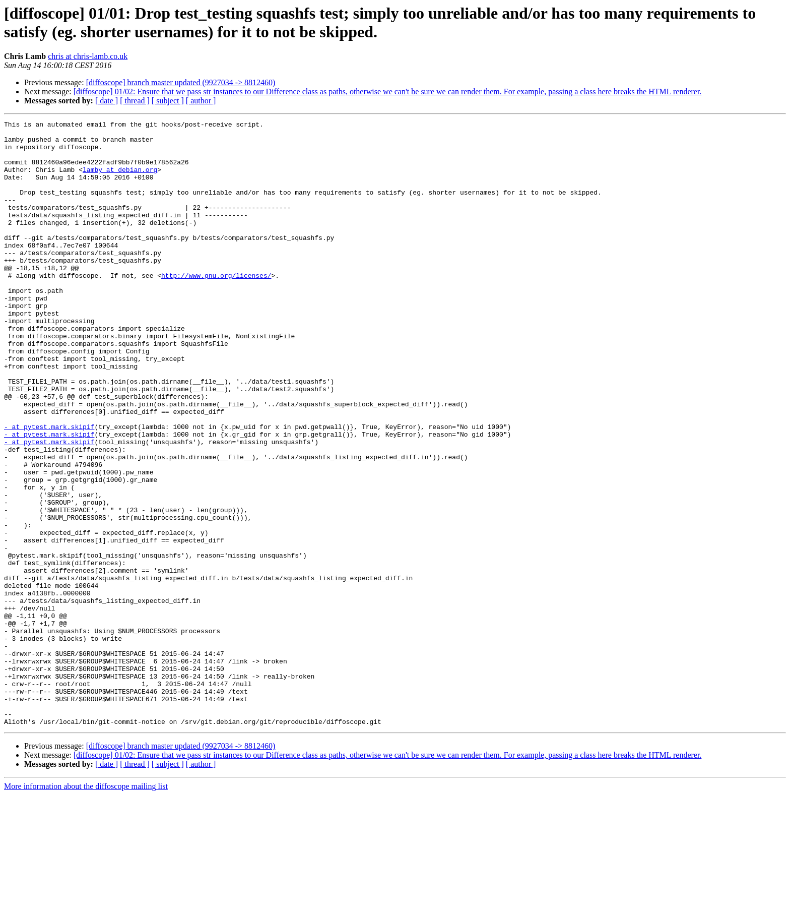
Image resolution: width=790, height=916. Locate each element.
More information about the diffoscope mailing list (86, 907)
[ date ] (106, 100)
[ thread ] (135, 100)
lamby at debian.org (120, 180)
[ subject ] (168, 100)
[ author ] (201, 100)
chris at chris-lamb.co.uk (87, 56)
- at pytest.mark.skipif (49, 488)
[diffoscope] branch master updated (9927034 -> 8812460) (181, 82)
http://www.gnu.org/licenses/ (216, 307)
